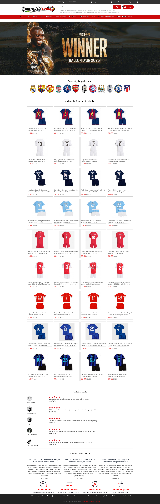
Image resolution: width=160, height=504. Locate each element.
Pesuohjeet (88, 496)
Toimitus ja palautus (53, 496)
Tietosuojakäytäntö (101, 496)
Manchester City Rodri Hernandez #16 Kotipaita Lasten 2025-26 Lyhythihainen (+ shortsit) (66, 221)
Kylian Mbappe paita (99, 10)
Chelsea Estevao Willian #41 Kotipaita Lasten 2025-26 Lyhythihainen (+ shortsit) (120, 344)
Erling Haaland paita (88, 12)
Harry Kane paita (110, 10)
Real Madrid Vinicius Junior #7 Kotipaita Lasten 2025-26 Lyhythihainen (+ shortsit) (90, 160)
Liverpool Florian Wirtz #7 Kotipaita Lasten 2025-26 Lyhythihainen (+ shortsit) (39, 252)
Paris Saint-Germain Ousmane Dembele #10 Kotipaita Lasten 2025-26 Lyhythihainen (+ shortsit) (39, 191)
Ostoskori (132, 2)
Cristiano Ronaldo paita (75, 10)
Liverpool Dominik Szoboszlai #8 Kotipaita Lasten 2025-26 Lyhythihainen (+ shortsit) (118, 252)
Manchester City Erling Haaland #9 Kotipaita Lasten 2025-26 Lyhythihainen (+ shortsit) (39, 221)
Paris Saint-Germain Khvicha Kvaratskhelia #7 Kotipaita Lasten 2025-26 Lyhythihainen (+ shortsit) (119, 191)
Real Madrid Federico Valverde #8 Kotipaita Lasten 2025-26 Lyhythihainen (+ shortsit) (118, 160)
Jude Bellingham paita (101, 12)
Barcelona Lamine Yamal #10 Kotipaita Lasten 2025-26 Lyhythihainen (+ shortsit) (37, 129)
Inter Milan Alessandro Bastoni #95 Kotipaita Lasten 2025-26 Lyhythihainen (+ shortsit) (92, 375)
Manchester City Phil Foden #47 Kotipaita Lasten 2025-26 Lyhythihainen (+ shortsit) (91, 221)
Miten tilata (66, 496)
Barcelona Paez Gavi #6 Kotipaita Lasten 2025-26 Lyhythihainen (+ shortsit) (91, 129)
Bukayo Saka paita (65, 12)
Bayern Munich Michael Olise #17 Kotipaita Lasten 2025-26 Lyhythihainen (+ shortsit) (91, 314)
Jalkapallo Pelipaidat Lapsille (90, 501)
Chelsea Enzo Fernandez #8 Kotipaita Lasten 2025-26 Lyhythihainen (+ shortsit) (66, 344)
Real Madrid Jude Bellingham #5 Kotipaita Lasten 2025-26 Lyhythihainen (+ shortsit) (64, 160)
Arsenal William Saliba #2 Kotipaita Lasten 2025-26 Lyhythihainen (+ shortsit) (119, 283)
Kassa (139, 2)
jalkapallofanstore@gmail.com (100, 2)
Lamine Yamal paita (76, 12)
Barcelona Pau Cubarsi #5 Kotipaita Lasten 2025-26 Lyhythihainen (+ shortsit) (65, 129)
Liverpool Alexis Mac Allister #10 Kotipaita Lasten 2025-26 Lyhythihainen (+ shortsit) (91, 252)
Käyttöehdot (114, 496)
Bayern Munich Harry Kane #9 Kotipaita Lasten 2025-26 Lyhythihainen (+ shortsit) (64, 314)
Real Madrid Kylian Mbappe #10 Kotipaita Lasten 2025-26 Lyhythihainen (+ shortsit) (38, 160)
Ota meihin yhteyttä (37, 496)
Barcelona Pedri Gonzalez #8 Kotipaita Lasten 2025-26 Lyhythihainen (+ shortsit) (120, 129)
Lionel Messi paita (88, 10)
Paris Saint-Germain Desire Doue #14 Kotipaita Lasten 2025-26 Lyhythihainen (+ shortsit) (66, 191)
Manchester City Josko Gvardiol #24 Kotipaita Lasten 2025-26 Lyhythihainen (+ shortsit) (119, 221)
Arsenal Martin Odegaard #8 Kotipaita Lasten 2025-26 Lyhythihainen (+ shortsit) (66, 283)
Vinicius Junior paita (113, 12)
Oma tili (113, 2)
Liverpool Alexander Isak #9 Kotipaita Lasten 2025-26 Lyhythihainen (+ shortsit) (66, 252)
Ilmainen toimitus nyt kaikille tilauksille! (29, 2)
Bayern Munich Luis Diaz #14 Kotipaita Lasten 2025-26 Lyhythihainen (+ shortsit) (120, 314)
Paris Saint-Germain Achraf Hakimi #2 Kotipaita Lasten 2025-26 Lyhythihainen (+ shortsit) (93, 191)
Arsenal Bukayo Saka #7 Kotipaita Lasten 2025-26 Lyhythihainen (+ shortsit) (38, 283)
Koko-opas (77, 496)
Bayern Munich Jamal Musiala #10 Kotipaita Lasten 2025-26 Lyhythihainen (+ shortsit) (38, 314)
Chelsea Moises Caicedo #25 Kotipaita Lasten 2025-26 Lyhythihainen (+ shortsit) (93, 344)
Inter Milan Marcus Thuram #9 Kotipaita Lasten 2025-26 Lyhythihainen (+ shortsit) (117, 375)
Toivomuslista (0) (123, 2)
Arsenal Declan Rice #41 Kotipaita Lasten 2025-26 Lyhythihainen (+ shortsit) (92, 283)
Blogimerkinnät (127, 496)
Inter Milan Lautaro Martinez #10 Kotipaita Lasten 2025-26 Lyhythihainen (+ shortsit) (38, 375)
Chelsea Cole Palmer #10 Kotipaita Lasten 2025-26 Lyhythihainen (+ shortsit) (39, 344)
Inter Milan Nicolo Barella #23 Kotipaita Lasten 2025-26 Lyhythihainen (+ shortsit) (63, 375)
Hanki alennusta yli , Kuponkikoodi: (60, 2)
